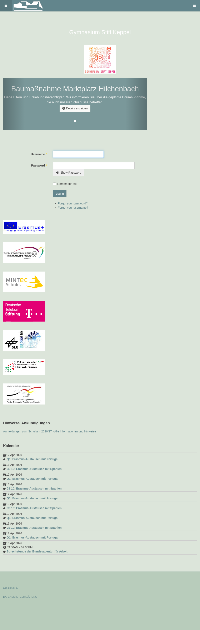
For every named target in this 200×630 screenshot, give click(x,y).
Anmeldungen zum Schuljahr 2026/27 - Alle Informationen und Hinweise (49, 431)
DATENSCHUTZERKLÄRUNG (20, 596)
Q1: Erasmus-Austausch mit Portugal (32, 459)
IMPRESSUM (10, 588)
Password (39, 165)
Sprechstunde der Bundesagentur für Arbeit (37, 551)
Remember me (67, 183)
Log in (60, 193)
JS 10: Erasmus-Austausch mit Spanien (34, 469)
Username (39, 154)
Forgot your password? (73, 203)
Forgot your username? (73, 207)
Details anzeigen (75, 108)
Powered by (22, 608)
